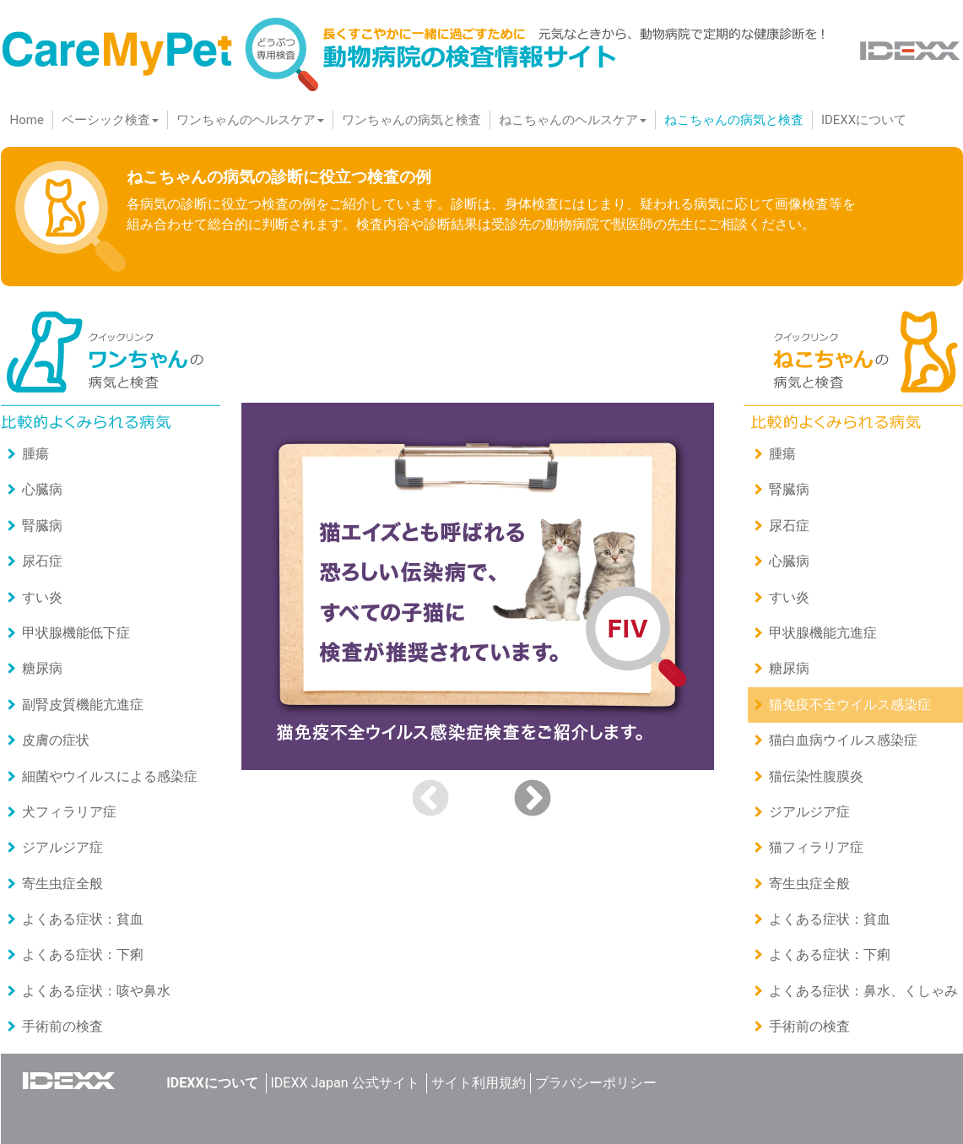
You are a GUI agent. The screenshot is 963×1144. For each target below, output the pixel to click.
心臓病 (42, 489)
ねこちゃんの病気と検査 (733, 119)
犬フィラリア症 (69, 812)
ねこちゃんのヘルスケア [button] (573, 119)
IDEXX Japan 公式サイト (345, 1083)
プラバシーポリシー (596, 1083)
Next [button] (532, 799)
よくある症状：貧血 (82, 919)
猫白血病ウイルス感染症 (843, 740)
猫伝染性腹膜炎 (816, 776)
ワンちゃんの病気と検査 (411, 119)
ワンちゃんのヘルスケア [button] (250, 119)
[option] (481, 586)
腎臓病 (42, 526)
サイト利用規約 (478, 1083)
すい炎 (42, 597)
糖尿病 (42, 668)
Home (31, 119)
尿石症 (42, 561)
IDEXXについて (863, 119)
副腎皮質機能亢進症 (82, 705)
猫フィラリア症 (816, 847)
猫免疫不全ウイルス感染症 (850, 705)
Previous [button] (430, 799)
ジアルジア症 (62, 847)
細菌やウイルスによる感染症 (109, 776)
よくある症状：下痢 (82, 954)
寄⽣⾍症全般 (62, 884)
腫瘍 (35, 454)
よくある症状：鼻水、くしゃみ (863, 991)
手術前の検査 (62, 1026)
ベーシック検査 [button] (110, 119)
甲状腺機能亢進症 (823, 633)
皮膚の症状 (55, 740)
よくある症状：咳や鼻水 (96, 991)
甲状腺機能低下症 (76, 633)
